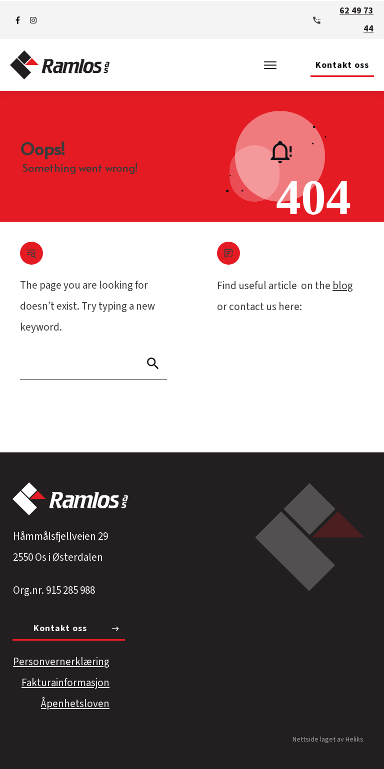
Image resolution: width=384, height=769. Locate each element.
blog (342, 285)
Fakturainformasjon (66, 682)
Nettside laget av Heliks (328, 740)
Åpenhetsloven (75, 703)
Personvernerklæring (61, 661)
